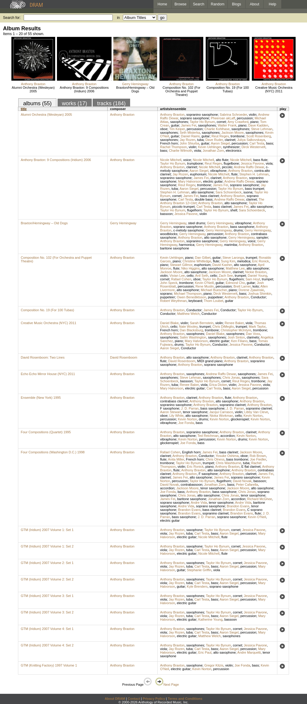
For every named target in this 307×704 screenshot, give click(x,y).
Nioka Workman (221, 415)
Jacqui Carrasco (221, 412)
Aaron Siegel (220, 143)
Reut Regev (220, 136)
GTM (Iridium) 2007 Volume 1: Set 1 (47, 530)
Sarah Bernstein (201, 323)
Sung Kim (228, 261)
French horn (169, 143)
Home (162, 4)
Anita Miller (176, 459)
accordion (227, 435)
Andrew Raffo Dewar (249, 167)
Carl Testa (256, 143)
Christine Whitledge (197, 261)
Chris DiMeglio (223, 326)
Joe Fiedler (258, 459)
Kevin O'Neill (204, 283)
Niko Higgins (190, 268)
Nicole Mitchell (170, 160)
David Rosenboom (123, 357)
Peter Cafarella (247, 484)
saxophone (194, 530)
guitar (175, 125)
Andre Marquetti (249, 652)
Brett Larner (242, 286)
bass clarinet (209, 196)
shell (233, 210)
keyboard (195, 301)
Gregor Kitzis (213, 665)
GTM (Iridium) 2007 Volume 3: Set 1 (47, 596)
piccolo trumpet (183, 206)
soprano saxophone (194, 118)
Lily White (176, 415)
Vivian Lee (177, 275)
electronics (234, 150)
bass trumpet (254, 188)
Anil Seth (201, 275)
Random (217, 4)
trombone (237, 136)
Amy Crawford (238, 122)
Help (272, 4)
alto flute (222, 160)
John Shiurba (189, 143)
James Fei (188, 125)
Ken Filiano (239, 341)
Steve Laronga (233, 257)
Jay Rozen (187, 140)
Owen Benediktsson (191, 297)
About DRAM (115, 698)
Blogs (236, 4)
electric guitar (212, 181)
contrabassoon (191, 484)
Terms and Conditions (185, 698)
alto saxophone (202, 192)
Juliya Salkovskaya (251, 140)
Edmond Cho (235, 283)
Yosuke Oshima (227, 456)
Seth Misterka (190, 132)
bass (269, 143)
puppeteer (167, 297)
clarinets (253, 337)
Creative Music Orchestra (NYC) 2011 (273, 89)
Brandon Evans (238, 506)
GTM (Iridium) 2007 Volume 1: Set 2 (47, 546)
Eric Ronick (260, 261)
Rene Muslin (204, 286)
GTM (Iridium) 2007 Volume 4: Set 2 (47, 645)
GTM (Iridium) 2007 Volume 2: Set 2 (47, 579)
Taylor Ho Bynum (202, 122)
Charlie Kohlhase (217, 129)
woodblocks (168, 234)
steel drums (196, 223)
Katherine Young (210, 619)
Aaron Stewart (170, 412)
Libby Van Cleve (256, 412)
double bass (203, 199)
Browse (180, 4)
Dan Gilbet (202, 257)
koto (255, 286)
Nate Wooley (188, 326)
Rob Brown (258, 456)
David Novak (242, 481)
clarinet (230, 140)
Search (198, 4)
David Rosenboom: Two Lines (42, 357)
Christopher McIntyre (236, 330)
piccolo (227, 167)
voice (187, 160)
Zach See (226, 275)
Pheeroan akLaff (223, 118)
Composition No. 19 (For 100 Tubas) (228, 89)
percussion (245, 118)
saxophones (179, 122)
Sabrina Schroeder (233, 114)
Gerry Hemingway (135, 84)
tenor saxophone (195, 412)
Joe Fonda (186, 423)
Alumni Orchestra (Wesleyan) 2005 (33, 89)
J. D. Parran (190, 408)
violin (252, 114)
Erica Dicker (218, 384)
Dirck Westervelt (253, 147)
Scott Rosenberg (258, 136)
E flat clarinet (251, 466)
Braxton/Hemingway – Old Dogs (135, 89)
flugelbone (231, 163)
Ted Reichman (208, 435)
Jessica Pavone (252, 163)
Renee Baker (234, 323)
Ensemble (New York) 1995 (41, 397)
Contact (134, 698)
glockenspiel (240, 419)
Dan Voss (253, 334)
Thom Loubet (213, 301)
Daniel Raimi (190, 136)
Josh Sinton (236, 337)
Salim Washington (193, 337)
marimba (230, 244)
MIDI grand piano (209, 361)
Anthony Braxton (33, 84)
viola (197, 150)
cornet (221, 122)
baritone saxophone (174, 248)
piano (254, 122)
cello (190, 275)
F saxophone (169, 408)
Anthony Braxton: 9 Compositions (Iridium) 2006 (84, 89)
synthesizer (231, 147)
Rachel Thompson (173, 147)
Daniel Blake (169, 323)
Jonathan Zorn (213, 150)
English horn (191, 452)
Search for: (12, 18)
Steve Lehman (261, 129)
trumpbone (195, 163)
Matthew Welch (188, 313)
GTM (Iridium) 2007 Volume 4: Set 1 (47, 629)
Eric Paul (204, 652)
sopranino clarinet (232, 405)
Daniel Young (257, 275)
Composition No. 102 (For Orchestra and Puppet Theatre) (181, 91)
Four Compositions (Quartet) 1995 (46, 432)
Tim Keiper (177, 129)
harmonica (186, 244)
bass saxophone (242, 226)
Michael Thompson (188, 293)
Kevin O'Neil (257, 517)
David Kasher (222, 265)
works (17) (74, 103)
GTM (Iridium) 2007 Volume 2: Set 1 (47, 563)
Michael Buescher (214, 290)
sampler (262, 237)
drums (238, 230)
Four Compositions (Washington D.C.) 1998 (53, 452)
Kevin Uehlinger (209, 147)
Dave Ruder (214, 140)
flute (234, 174)
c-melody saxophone (188, 230)
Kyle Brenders (197, 586)
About (254, 4)
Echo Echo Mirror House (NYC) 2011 (48, 374)
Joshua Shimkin (259, 293)
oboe (163, 129)
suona (247, 192)
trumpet (251, 257)
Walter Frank (227, 125)
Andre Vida (199, 502)
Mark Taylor (257, 326)
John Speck (168, 283)
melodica (243, 261)
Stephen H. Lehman (254, 174)
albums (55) (37, 103)
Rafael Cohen (181, 279)
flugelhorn (194, 210)
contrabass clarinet (174, 401)
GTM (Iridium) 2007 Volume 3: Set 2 (47, 612)
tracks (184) (111, 103)
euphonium (198, 174)
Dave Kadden (258, 125)
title (24, 109)
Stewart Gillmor (181, 265)
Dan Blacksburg (191, 330)
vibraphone (218, 170)
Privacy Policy (154, 698)
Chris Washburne (228, 463)
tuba (200, 140)
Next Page (167, 684)
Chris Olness (215, 459)
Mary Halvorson (189, 181)
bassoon (166, 214)
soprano (166, 293)
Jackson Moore (232, 132)
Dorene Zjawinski (251, 290)
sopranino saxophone (202, 114)
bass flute (260, 160)
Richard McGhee (259, 499)
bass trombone (237, 459)
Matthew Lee (235, 268)
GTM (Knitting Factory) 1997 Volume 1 (49, 665)
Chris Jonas (231, 377)
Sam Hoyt (253, 279)
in (118, 18)
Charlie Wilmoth (180, 150)
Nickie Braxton (256, 272)
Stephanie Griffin (199, 570)
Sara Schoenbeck (229, 192)
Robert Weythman (173, 301)
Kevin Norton (253, 415)
